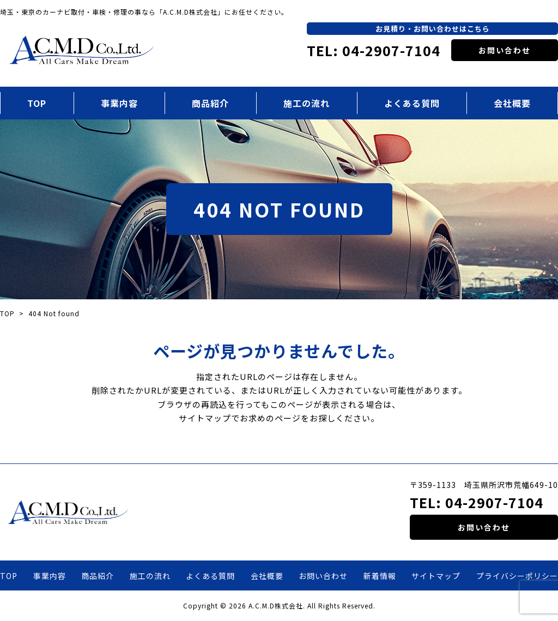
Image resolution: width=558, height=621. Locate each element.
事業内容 (119, 103)
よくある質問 (412, 103)
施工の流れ (306, 103)
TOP (36, 103)
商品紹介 (210, 103)
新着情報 (379, 575)
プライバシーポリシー (517, 575)
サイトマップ (435, 575)
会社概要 (267, 575)
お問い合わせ (504, 50)
